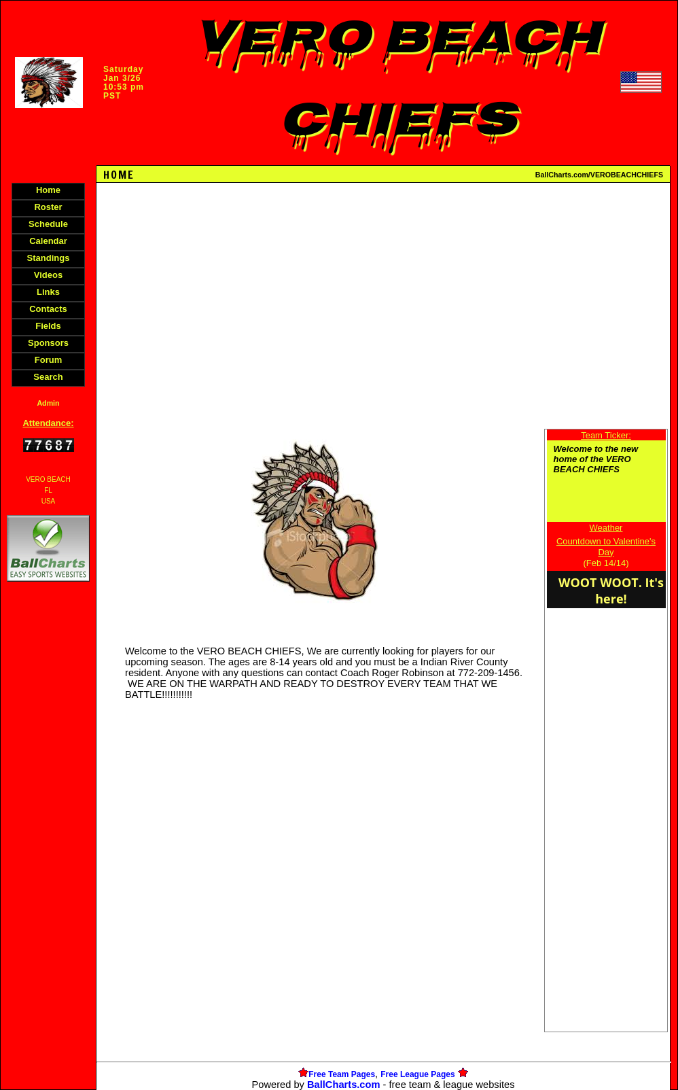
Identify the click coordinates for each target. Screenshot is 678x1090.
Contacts (48, 309)
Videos (48, 275)
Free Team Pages (341, 1074)
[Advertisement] (48, 819)
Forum (48, 360)
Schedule (48, 224)
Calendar (48, 241)
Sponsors (48, 343)
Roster (48, 207)
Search (48, 377)
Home (48, 190)
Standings (48, 258)
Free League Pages (417, 1074)
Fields (48, 326)
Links (48, 292)
